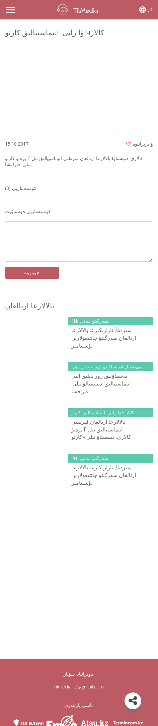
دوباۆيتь (32, 272)
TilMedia (79, 9)
